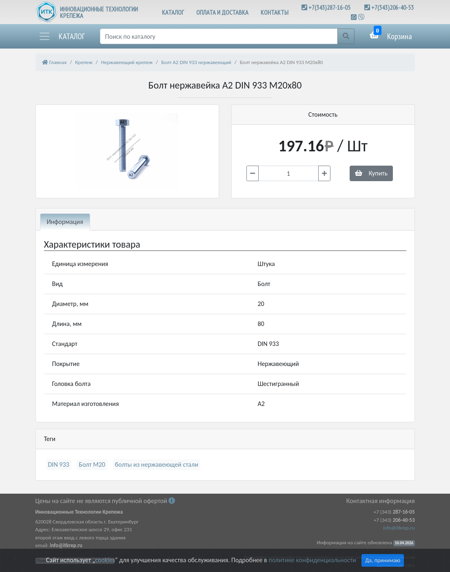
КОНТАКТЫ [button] (274, 12)
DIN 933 (58, 464)
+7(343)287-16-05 (329, 7)
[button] (61, 36)
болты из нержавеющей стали (156, 464)
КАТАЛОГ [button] (173, 12)
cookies (105, 560)
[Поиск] (219, 36)
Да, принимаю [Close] (382, 560)
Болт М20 (92, 464)
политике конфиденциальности (312, 560)
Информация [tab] (65, 222)
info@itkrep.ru (399, 528)
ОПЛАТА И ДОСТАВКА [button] (222, 12)
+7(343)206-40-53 (392, 7)
